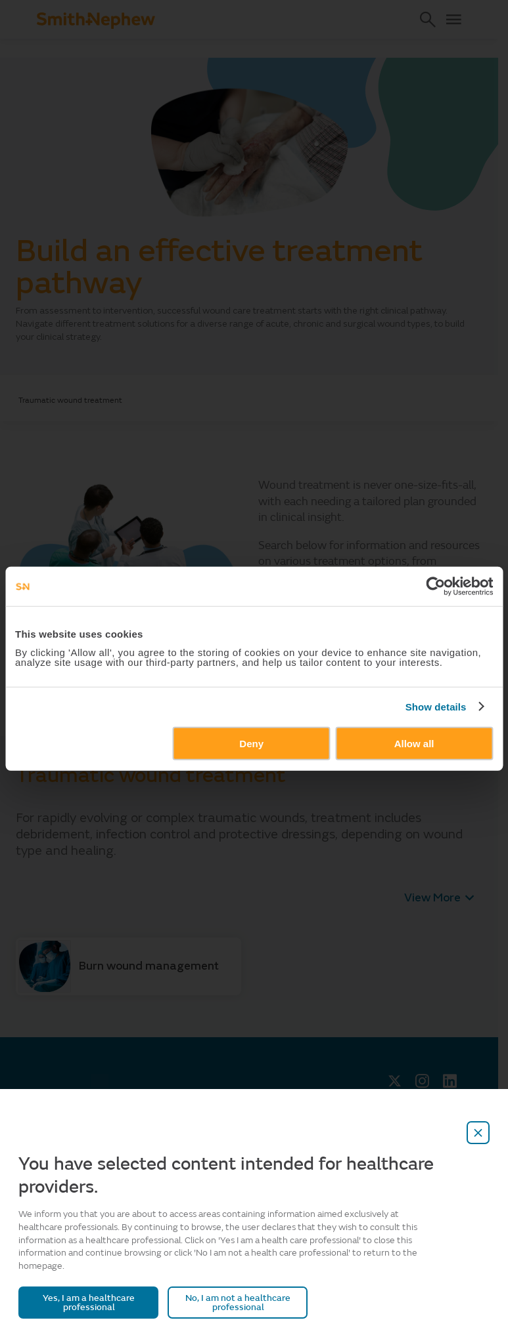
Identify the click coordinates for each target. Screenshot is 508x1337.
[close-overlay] (478, 1132)
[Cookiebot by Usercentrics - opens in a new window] (435, 586)
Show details (436, 707)
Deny (251, 743)
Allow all (414, 743)
